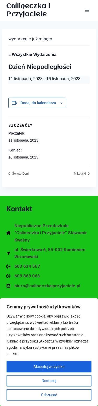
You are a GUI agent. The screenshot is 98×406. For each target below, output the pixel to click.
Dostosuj (49, 381)
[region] (49, 352)
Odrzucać (49, 395)
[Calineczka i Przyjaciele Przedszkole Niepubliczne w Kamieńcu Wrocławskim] (44, 10)
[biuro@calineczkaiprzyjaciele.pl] (43, 285)
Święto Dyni (20, 173)
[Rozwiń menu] (87, 10)
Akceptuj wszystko (49, 367)
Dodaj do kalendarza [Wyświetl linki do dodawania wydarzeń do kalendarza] (38, 103)
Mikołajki (80, 173)
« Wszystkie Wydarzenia (32, 54)
